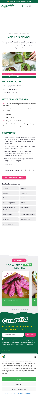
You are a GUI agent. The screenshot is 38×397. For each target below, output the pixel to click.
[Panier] (30, 6)
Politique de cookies (10, 393)
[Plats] (28, 203)
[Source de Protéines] (28, 214)
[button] (35, 357)
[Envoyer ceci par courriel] (21, 170)
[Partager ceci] (25, 170)
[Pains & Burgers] (10, 203)
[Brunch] (28, 188)
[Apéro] (10, 188)
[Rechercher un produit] (22, 6)
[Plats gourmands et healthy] (10, 209)
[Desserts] (10, 193)
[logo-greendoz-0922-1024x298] (7, 6)
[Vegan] (10, 219)
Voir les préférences (19, 389)
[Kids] (28, 198)
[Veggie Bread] (10, 224)
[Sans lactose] (10, 214)
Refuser (19, 384)
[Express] (28, 193)
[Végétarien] (28, 219)
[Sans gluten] (28, 209)
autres (27, 126)
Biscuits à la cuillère (11, 301)
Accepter (19, 379)
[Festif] (10, 198)
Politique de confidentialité (24, 393)
